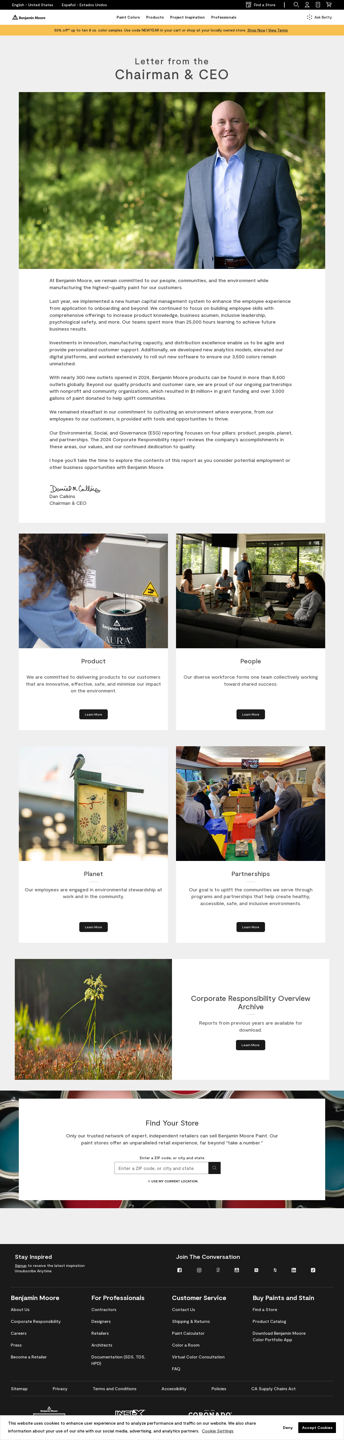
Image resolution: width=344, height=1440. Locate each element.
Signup (21, 1265)
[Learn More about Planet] (93, 927)
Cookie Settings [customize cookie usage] (218, 1430)
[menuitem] (183, 1270)
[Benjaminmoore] (29, 17)
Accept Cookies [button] (317, 1427)
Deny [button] (288, 1427)
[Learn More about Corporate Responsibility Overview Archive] (250, 1045)
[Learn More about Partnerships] (250, 927)
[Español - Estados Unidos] (84, 5)
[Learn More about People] (250, 714)
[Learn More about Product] (93, 714)
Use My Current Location (172, 1181)
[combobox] (161, 1168)
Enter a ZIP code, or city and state (172, 1157)
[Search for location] (215, 1168)
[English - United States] (32, 5)
